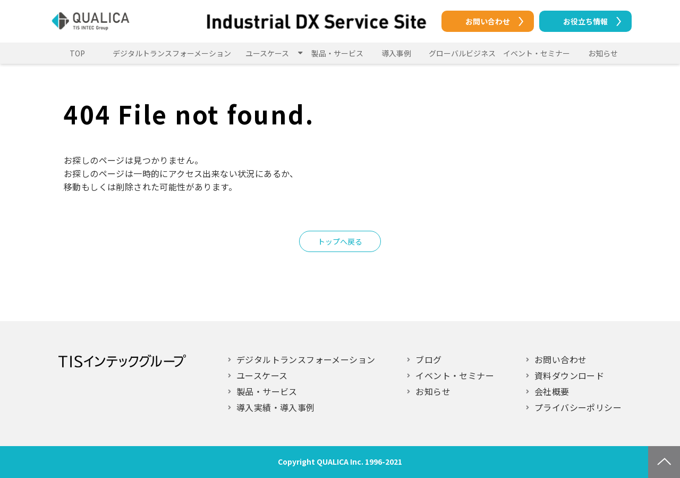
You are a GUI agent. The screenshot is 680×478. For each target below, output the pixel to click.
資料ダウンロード (569, 375)
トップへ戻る (340, 241)
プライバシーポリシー (578, 407)
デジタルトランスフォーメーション (172, 53)
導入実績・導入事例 (275, 407)
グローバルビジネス (462, 53)
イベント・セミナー (536, 53)
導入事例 (396, 53)
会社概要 (552, 391)
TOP (77, 53)
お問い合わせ (487, 21)
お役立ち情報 (585, 21)
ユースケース (267, 53)
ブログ (428, 359)
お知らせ (603, 53)
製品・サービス (337, 53)
